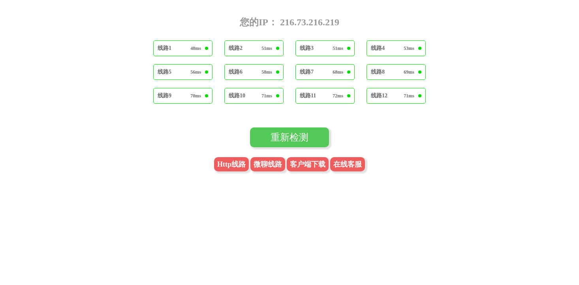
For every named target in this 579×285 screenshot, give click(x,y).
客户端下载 (307, 164)
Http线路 (231, 164)
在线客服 (347, 164)
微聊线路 (268, 164)
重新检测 (289, 137)
